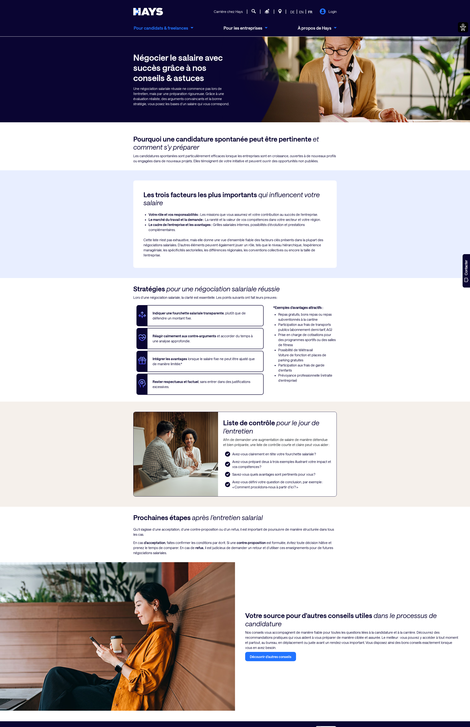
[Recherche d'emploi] (253, 12)
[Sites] (280, 12)
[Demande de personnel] (267, 12)
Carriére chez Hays (228, 12)
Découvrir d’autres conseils (270, 657)
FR (310, 12)
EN (301, 12)
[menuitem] (163, 28)
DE (292, 12)
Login (328, 12)
